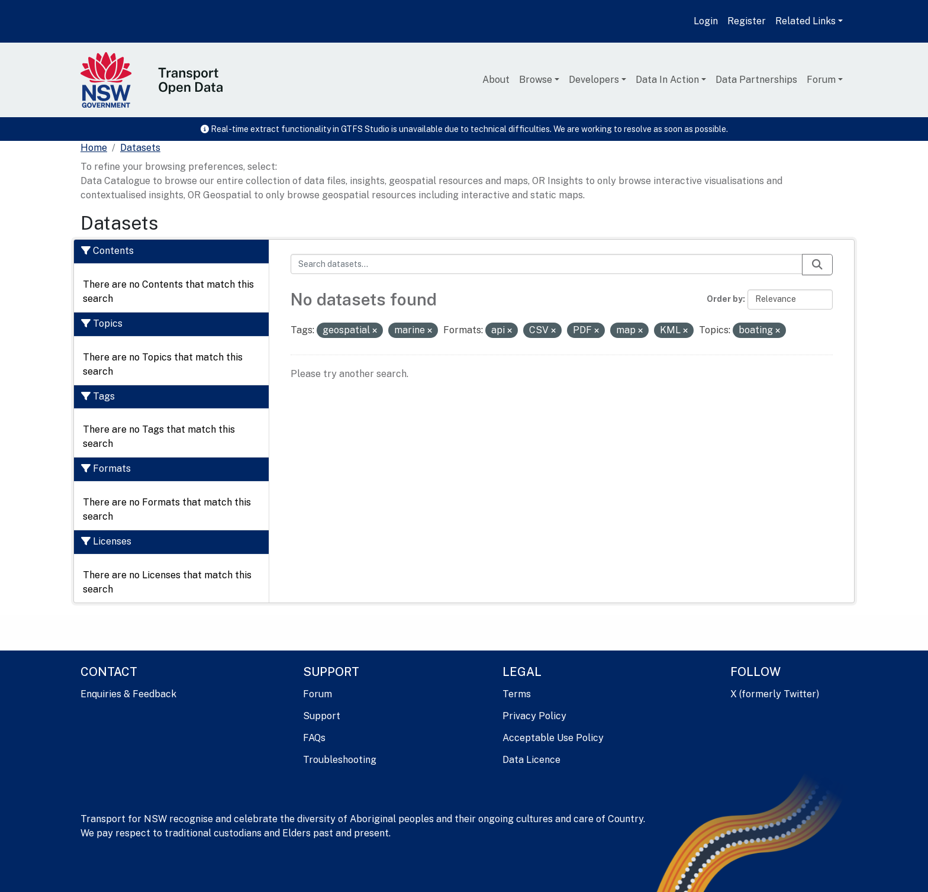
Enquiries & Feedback (128, 694)
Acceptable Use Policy (553, 737)
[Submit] (817, 264)
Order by (725, 299)
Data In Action (667, 79)
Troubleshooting (339, 759)
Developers (594, 79)
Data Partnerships (756, 79)
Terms (516, 694)
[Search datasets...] (547, 264)
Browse (535, 79)
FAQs (314, 737)
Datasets (140, 147)
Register (746, 21)
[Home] (93, 148)
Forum (821, 79)
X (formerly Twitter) (774, 694)
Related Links (805, 21)
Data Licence (531, 759)
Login (706, 21)
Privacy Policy (534, 716)
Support (321, 716)
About (496, 79)
